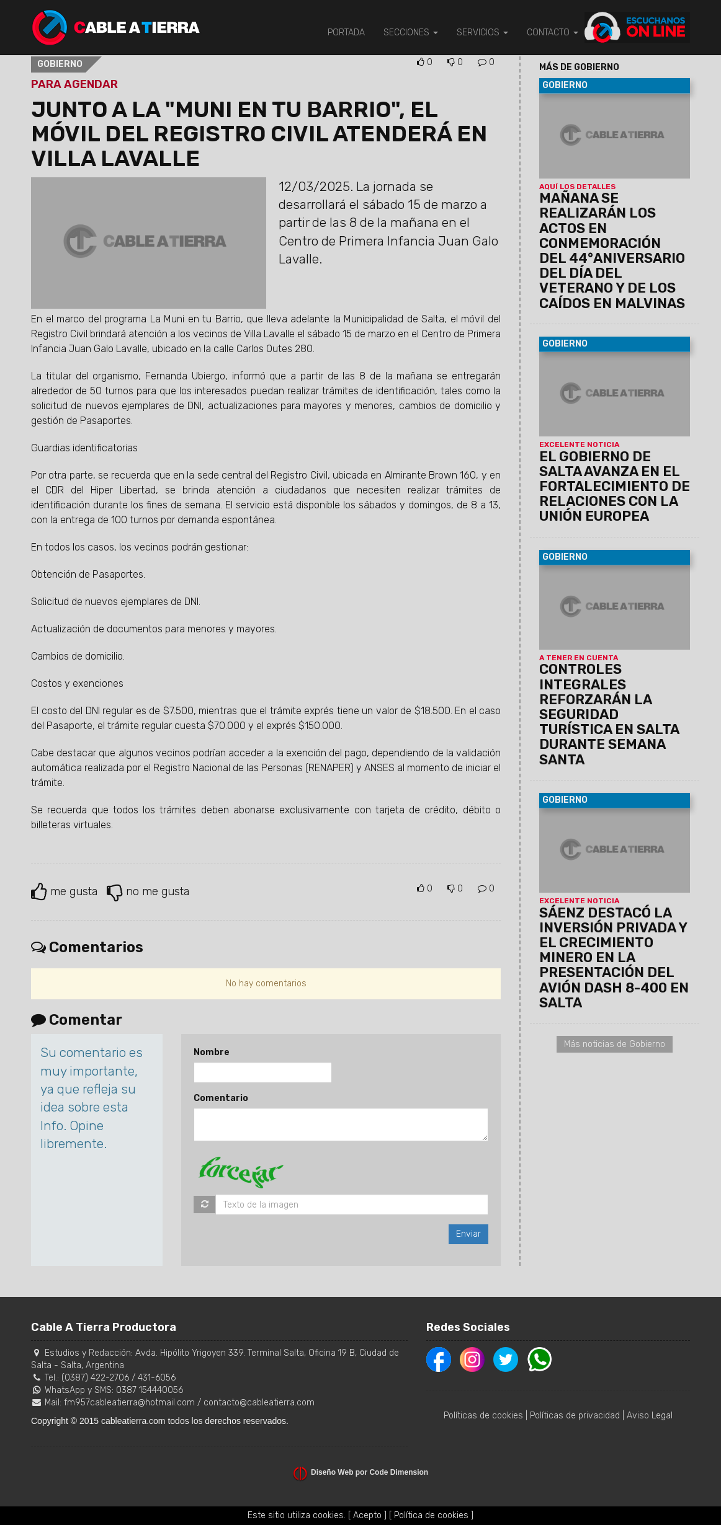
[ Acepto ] (367, 1515)
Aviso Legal (650, 1415)
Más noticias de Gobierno (614, 1044)
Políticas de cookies (483, 1415)
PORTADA (346, 32)
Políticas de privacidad (575, 1415)
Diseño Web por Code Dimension (369, 1472)
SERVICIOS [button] (482, 32)
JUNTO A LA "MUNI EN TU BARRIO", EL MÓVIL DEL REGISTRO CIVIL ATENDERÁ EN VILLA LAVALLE (259, 134)
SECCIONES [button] (410, 32)
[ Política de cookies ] (431, 1515)
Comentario (221, 1098)
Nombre (212, 1052)
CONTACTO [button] (552, 32)
